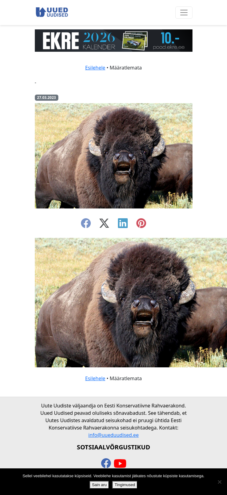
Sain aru (99, 484)
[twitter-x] (104, 225)
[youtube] (120, 464)
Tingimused (125, 484)
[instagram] (141, 225)
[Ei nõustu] (219, 482)
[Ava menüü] (183, 12)
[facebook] (85, 225)
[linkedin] (122, 225)
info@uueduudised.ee (113, 435)
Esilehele (95, 67)
